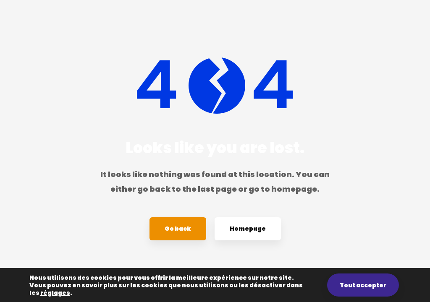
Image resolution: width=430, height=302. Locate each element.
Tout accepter (363, 285)
